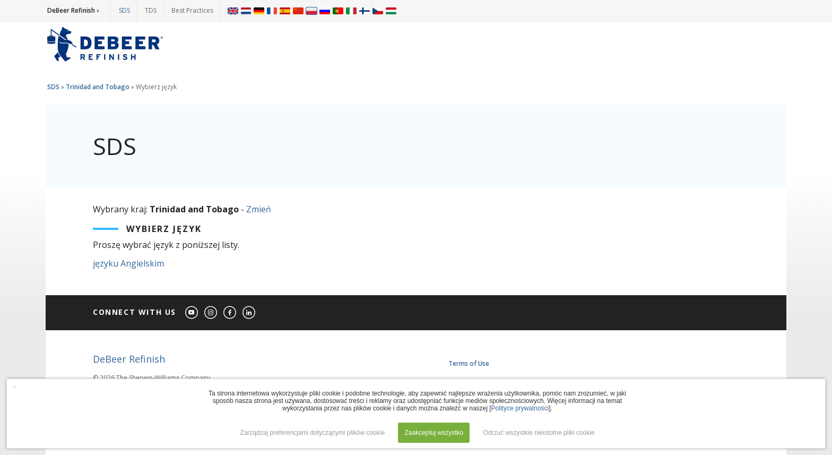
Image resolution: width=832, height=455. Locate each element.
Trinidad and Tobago (97, 86)
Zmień (258, 209)
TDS (151, 10)
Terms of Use (468, 363)
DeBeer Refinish (129, 359)
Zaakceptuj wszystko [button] (433, 432)
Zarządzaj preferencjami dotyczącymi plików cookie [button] (312, 432)
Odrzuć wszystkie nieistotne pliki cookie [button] (539, 432)
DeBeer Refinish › (73, 10)
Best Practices (192, 10)
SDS (124, 10)
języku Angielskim (128, 263)
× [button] (14, 386)
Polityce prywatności (520, 408)
